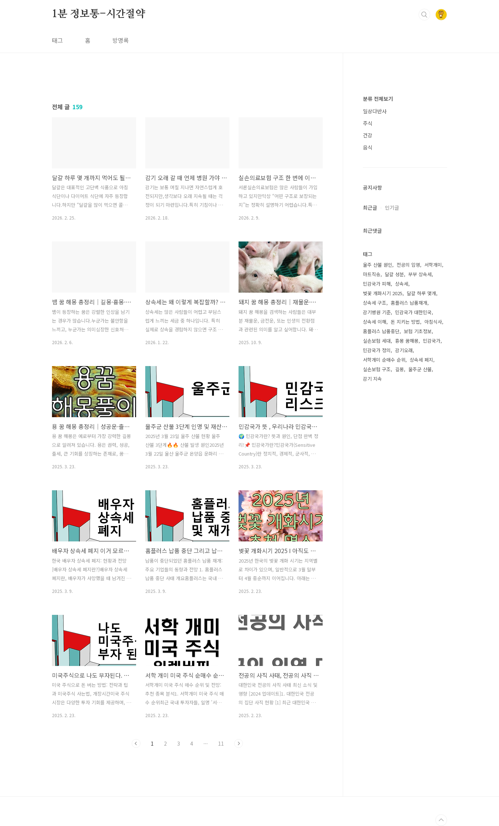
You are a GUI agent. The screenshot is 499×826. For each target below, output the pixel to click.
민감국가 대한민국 (413, 312)
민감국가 (431, 340)
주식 (367, 123)
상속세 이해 (374, 321)
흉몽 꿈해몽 (407, 340)
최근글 (370, 207)
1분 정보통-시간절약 (98, 14)
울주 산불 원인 (377, 264)
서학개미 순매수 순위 (384, 359)
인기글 (392, 207)
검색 (424, 14)
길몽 (399, 369)
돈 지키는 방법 (405, 321)
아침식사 (433, 321)
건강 (367, 135)
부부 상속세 (420, 274)
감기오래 (404, 350)
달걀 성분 (394, 274)
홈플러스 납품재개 (409, 302)
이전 (136, 743)
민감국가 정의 (377, 350)
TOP (441, 820)
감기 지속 (372, 378)
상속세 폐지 (421, 359)
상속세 (401, 283)
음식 (367, 147)
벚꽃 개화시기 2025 (382, 293)
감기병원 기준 (377, 312)
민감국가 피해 (377, 283)
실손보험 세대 (377, 340)
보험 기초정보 (418, 331)
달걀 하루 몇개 (421, 293)
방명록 (120, 40)
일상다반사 (375, 111)
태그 (57, 40)
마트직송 (371, 274)
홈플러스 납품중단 (381, 331)
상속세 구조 (374, 302)
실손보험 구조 (377, 369)
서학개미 (433, 264)
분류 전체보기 (378, 98)
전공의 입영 (408, 264)
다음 (238, 743)
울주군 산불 (420, 369)
